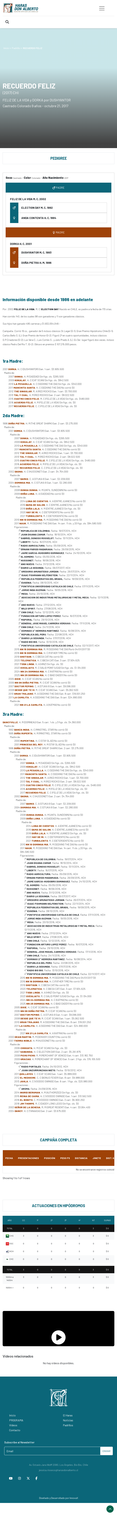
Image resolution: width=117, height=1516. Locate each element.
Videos (13, 1425)
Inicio (6, 48)
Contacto (14, 1430)
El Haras (68, 1415)
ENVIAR (106, 1451)
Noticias (68, 1420)
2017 (66, 177)
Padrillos (68, 1425)
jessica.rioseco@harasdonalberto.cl (58, 1470)
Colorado (36, 177)
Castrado (17, 177)
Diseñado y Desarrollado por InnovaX (58, 1497)
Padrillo (16, 48)
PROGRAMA (16, 1420)
